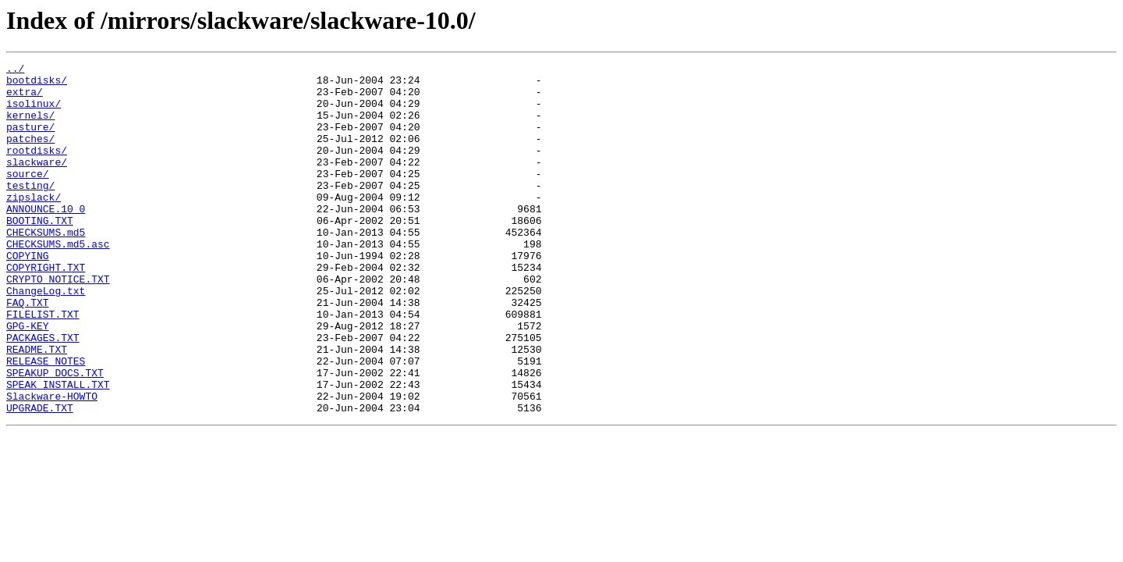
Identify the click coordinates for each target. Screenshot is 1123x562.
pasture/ (30, 140)
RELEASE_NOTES (45, 421)
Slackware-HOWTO (51, 464)
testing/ (30, 211)
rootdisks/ (36, 169)
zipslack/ (33, 225)
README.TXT (36, 407)
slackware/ (36, 183)
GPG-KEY (27, 379)
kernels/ (30, 126)
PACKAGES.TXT (43, 393)
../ (15, 70)
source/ (27, 197)
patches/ (30, 155)
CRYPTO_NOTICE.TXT (58, 323)
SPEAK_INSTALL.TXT (58, 450)
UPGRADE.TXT (39, 478)
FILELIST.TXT (43, 365)
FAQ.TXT (27, 351)
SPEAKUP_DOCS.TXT (55, 436)
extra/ (24, 98)
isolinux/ (33, 112)
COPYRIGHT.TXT (45, 309)
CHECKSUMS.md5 (45, 267)
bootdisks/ (36, 84)
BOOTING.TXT (39, 253)
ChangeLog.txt (45, 337)
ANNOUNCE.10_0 (45, 239)
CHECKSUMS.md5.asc (58, 281)
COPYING (27, 295)
